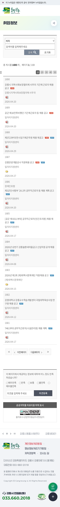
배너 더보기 (14, 433)
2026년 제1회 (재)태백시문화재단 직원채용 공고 (26, 275)
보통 (32, 382)
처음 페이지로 (9, 352)
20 (42, 72)
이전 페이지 (19, 352)
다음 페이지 (37, 352)
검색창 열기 (49, 10)
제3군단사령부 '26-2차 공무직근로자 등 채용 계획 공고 (29, 190)
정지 (7, 433)
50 (55, 72)
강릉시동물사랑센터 (30, 433)
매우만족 (12, 382)
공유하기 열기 (54, 23)
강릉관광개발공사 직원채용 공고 (19, 162)
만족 (23, 382)
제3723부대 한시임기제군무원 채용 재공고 (24, 137)
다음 (10, 433)
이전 (3, 433)
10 (38, 72)
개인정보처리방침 (33, 443)
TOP (52, 496)
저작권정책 (30, 453)
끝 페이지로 (48, 352)
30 (46, 72)
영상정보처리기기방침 (35, 448)
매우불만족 (11, 386)
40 (50, 72)
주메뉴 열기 (56, 10)
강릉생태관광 (51, 433)
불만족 (42, 382)
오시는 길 (44, 453)
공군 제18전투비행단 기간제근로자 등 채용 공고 (26, 112)
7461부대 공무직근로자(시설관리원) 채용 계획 (26, 328)
